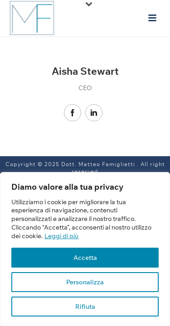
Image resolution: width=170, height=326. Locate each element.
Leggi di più (61, 236)
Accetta (85, 258)
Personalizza (85, 282)
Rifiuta (85, 306)
